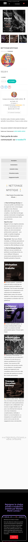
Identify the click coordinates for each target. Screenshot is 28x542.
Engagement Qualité (14, 177)
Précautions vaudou (14, 173)
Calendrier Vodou (14, 169)
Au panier (12, 81)
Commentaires (13, 164)
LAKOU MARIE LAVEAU (19, 131)
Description (14, 160)
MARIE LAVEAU (19, 99)
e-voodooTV (21, 140)
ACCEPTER (14, 537)
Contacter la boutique (14, 112)
